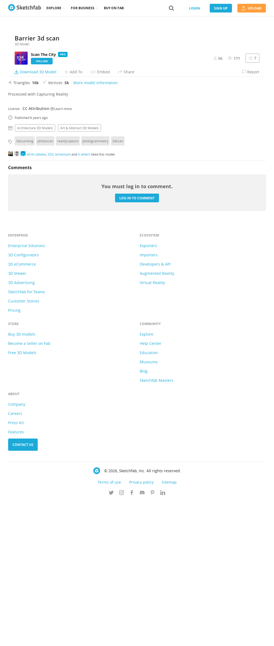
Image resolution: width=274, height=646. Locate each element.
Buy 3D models (21, 478)
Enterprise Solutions (26, 390)
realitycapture (67, 285)
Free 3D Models (22, 497)
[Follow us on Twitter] (111, 638)
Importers (149, 399)
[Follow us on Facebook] (131, 638)
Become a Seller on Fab (29, 487)
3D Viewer (17, 417)
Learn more (61, 253)
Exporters (148, 390)
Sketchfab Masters (156, 524)
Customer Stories (23, 445)
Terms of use (109, 626)
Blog (144, 515)
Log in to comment (137, 342)
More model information (95, 227)
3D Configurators (23, 399)
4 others (84, 299)
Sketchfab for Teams (26, 436)
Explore (53, 8)
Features (16, 576)
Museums (149, 506)
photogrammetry (95, 285)
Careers (15, 557)
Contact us (22, 589)
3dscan (117, 285)
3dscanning (24, 285)
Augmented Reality (157, 417)
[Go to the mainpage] (24, 8)
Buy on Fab (114, 8)
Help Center (150, 487)
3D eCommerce (22, 408)
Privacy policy (141, 626)
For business (82, 8)
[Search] (171, 8)
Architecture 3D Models (35, 272)
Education (149, 497)
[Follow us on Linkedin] (162, 638)
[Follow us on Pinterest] (152, 638)
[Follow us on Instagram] (121, 638)
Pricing (14, 454)
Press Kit (16, 567)
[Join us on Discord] (142, 638)
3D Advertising (21, 427)
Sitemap (169, 626)
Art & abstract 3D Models (79, 272)
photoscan (45, 285)
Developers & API (155, 408)
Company (16, 548)
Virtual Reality (152, 427)
